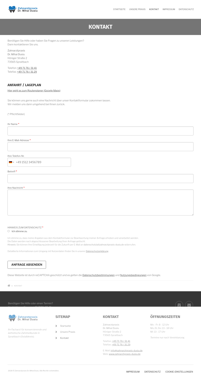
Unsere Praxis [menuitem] (137, 9)
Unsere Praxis (67, 332)
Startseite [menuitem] (119, 9)
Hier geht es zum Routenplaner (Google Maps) (34, 90)
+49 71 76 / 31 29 (27, 71)
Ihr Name (13, 124)
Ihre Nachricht (15, 187)
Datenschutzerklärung (97, 251)
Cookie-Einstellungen (179, 371)
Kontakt (64, 338)
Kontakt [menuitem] (154, 9)
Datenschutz (152, 371)
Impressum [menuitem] (169, 9)
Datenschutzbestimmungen (98, 275)
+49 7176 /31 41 (42, 315)
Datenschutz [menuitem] (186, 9)
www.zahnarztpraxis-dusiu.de (124, 354)
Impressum (133, 371)
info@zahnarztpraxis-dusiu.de (127, 350)
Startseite (65, 326)
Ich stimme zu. (19, 231)
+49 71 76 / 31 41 (27, 68)
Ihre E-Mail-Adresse (18, 140)
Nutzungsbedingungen (133, 275)
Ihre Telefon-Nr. (16, 156)
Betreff (11, 171)
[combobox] (11, 162)
